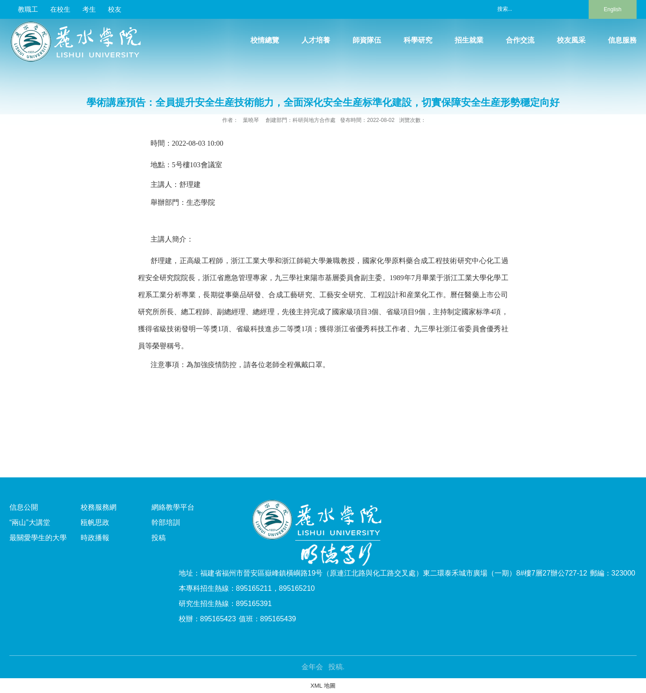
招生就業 (469, 40)
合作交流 (520, 40)
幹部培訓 (165, 522)
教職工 (28, 9)
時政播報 (95, 537)
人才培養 (315, 40)
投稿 (158, 537)
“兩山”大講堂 (29, 522)
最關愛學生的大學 (38, 537)
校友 (114, 9)
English (612, 9)
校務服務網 (98, 507)
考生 (89, 9)
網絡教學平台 (172, 507)
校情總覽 (264, 40)
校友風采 (571, 40)
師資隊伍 (367, 40)
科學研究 (418, 40)
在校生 (60, 9)
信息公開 (23, 507)
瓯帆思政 (95, 522)
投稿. (336, 667)
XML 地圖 (323, 685)
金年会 (312, 667)
